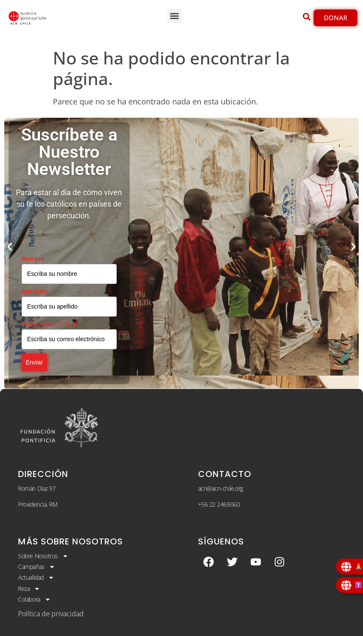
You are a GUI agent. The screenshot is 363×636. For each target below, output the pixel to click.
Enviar (34, 362)
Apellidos (35, 291)
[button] (175, 16)
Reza (29, 588)
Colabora (34, 599)
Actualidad (36, 577)
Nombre (32, 259)
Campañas (36, 567)
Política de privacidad (51, 613)
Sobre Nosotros (43, 556)
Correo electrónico (49, 324)
